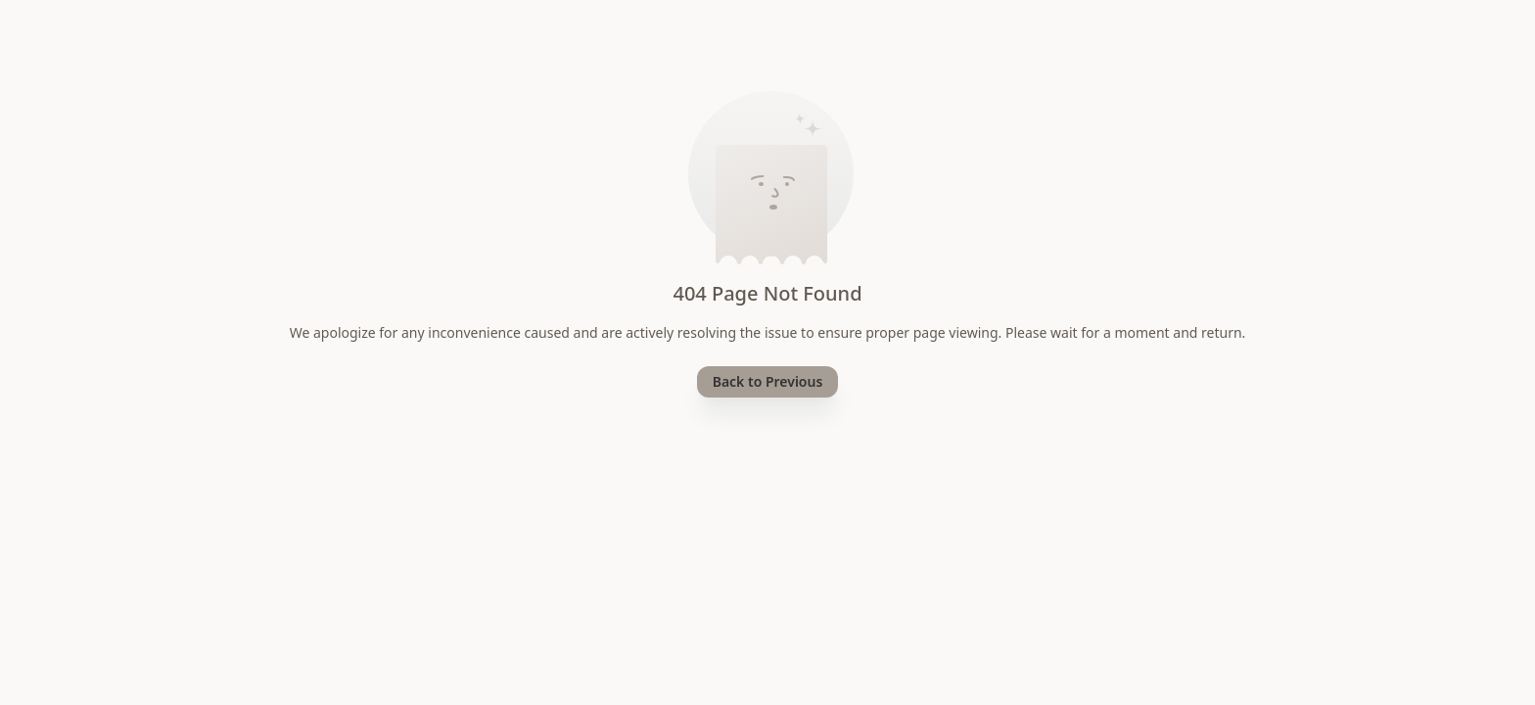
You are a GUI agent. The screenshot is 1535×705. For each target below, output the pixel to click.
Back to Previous (768, 381)
